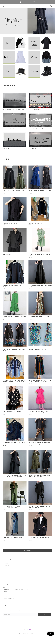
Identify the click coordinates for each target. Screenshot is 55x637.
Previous (1, 21)
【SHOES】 (6, 578)
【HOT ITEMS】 (7, 559)
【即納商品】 (7, 563)
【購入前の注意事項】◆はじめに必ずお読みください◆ (14, 109)
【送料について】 (32, 148)
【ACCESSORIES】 (8, 580)
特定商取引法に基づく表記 (9, 598)
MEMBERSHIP (7, 593)
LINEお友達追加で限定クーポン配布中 (37, 128)
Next (54, 21)
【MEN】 (6, 584)
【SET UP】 (6, 567)
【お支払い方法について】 (8, 148)
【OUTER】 (6, 575)
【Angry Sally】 (7, 582)
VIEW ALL (49, 86)
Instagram (6, 603)
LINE (5, 605)
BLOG (5, 591)
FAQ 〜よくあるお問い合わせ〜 (9, 128)
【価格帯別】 (7, 565)
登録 (44, 614)
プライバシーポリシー (8, 596)
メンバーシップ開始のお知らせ (35, 109)
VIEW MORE (27, 550)
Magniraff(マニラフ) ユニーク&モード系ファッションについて (16, 589)
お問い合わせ (6, 594)
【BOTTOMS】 (7, 573)
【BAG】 (6, 577)
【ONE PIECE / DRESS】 (10, 571)
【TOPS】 (6, 569)
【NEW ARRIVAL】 (8, 561)
